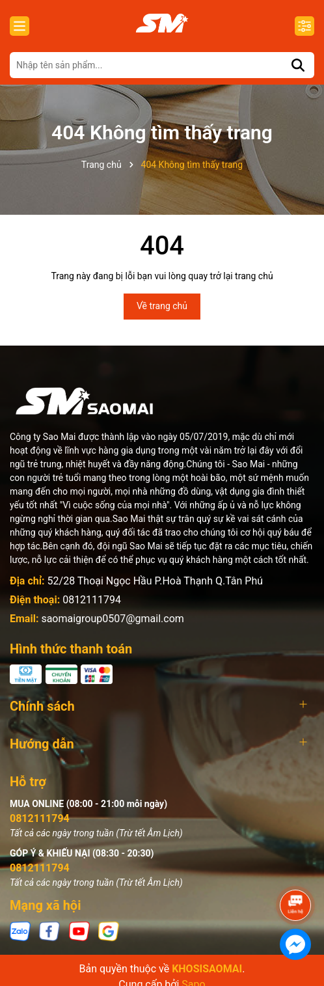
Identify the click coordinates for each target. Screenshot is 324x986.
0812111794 (91, 600)
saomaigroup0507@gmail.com (112, 618)
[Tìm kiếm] (298, 65)
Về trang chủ (162, 306)
